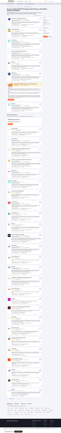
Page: (14, 398)
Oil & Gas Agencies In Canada (19, 6)
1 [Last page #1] (18, 398)
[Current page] (16, 398)
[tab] (10, 404)
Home (7, 6)
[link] (27, 1)
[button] (49, 1)
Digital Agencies (12, 6)
